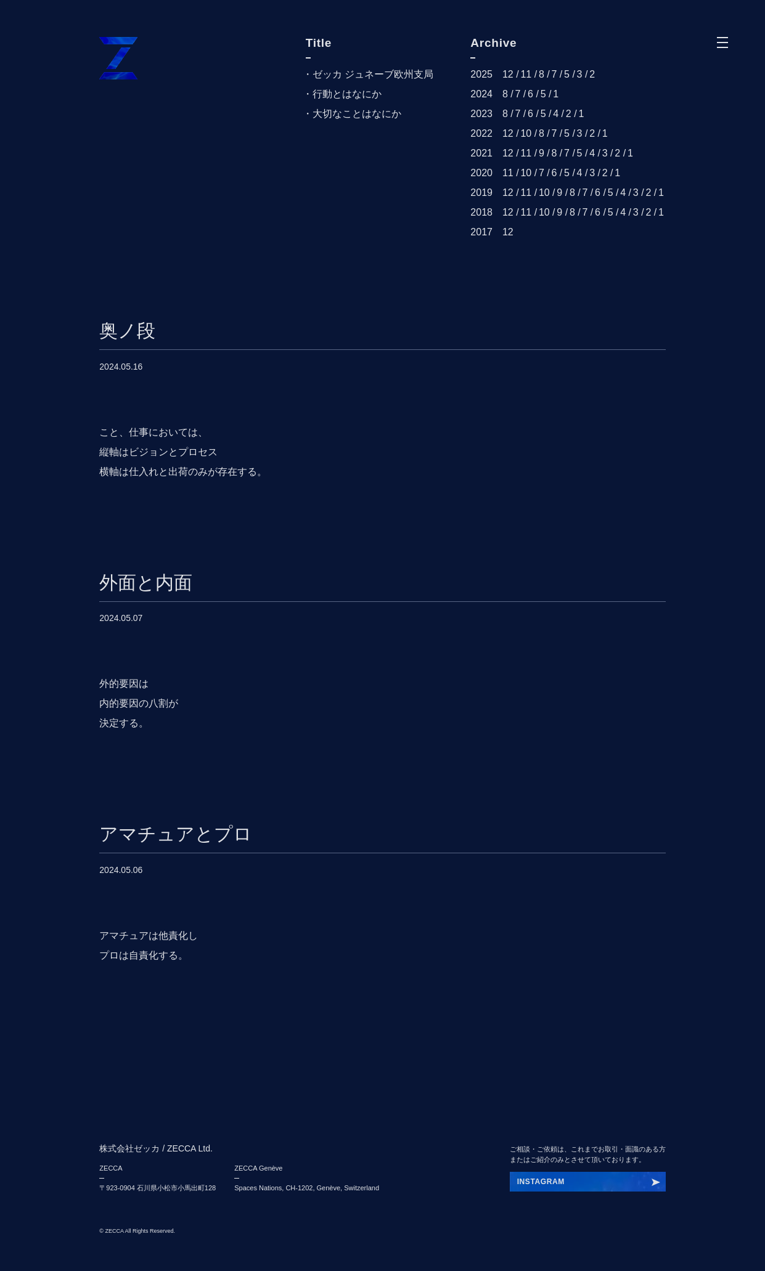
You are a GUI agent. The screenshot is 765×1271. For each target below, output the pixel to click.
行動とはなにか (347, 94)
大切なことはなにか (357, 113)
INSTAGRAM (541, 1181)
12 (507, 74)
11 (525, 74)
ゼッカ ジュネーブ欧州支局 (373, 74)
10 (525, 133)
